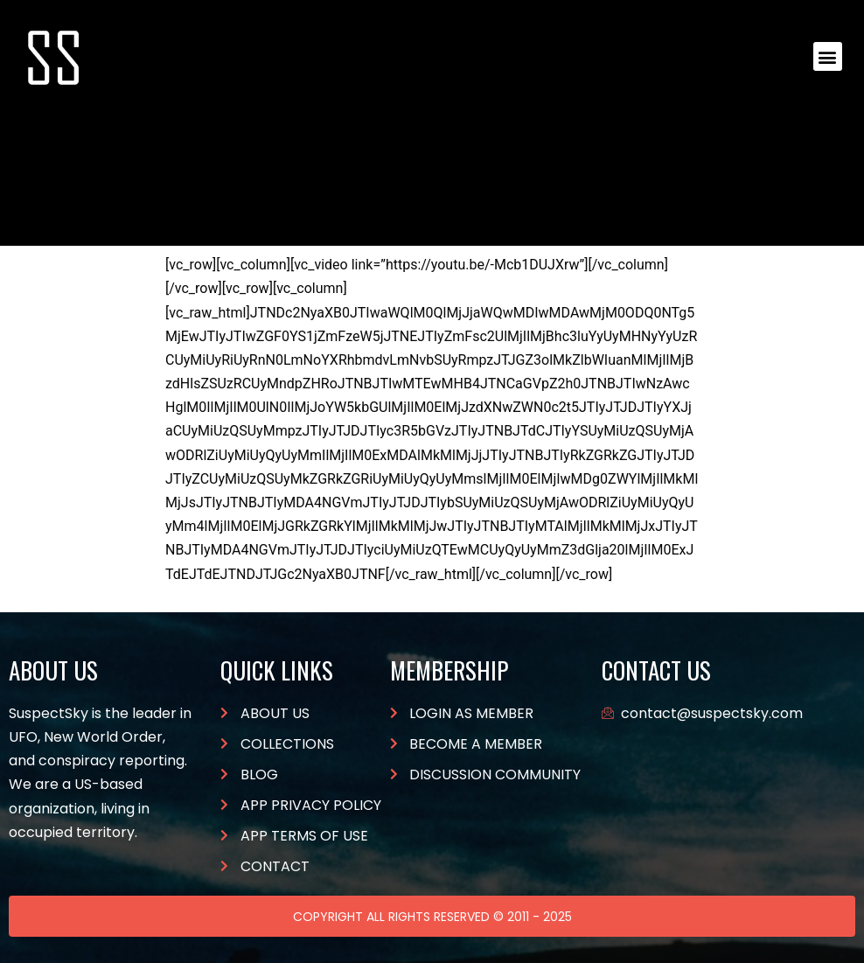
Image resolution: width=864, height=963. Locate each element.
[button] (827, 56)
